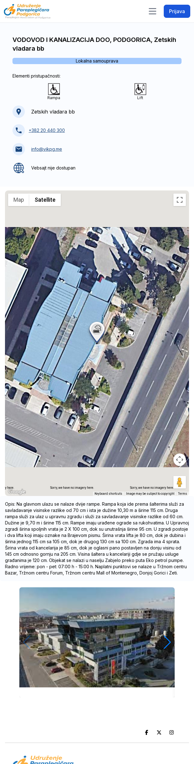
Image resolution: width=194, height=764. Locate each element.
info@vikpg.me (46, 149)
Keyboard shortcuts (108, 493)
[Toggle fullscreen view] (179, 200)
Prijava (177, 11)
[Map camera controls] (179, 459)
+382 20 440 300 (47, 130)
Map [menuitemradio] (18, 199)
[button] (97, 332)
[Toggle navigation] (152, 11)
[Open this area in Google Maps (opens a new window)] (17, 492)
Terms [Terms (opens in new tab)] (182, 493)
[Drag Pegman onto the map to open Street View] (179, 482)
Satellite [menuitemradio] (45, 199)
